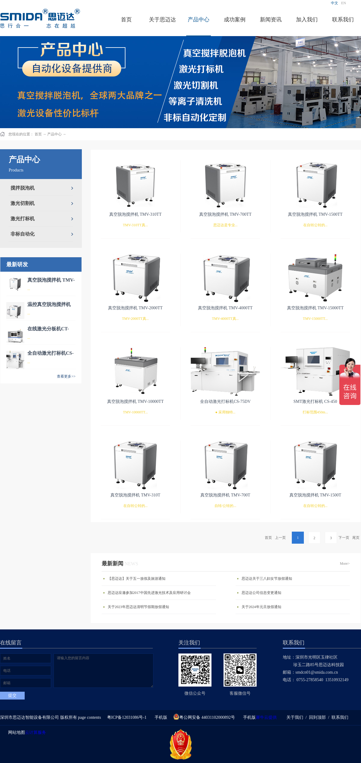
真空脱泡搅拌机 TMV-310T (135, 495)
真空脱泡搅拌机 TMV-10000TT (135, 401)
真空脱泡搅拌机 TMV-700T (225, 495)
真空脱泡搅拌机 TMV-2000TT (135, 308)
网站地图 (15, 732)
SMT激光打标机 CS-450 (315, 401)
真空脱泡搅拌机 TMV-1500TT (315, 214)
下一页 (343, 538)
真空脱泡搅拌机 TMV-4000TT (225, 308)
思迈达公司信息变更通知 (261, 593)
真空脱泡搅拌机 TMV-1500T (315, 495)
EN (343, 3)
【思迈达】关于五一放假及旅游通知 (136, 578)
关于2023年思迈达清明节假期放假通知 (138, 607)
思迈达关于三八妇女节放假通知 (267, 578)
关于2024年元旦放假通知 (261, 607)
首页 (126, 20)
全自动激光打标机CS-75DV (225, 401)
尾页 (355, 538)
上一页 (280, 538)
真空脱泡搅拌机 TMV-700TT (225, 214)
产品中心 (54, 134)
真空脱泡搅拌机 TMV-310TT (135, 214)
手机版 (160, 717)
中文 (334, 3)
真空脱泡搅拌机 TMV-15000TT (315, 308)
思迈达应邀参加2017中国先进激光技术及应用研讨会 (149, 593)
